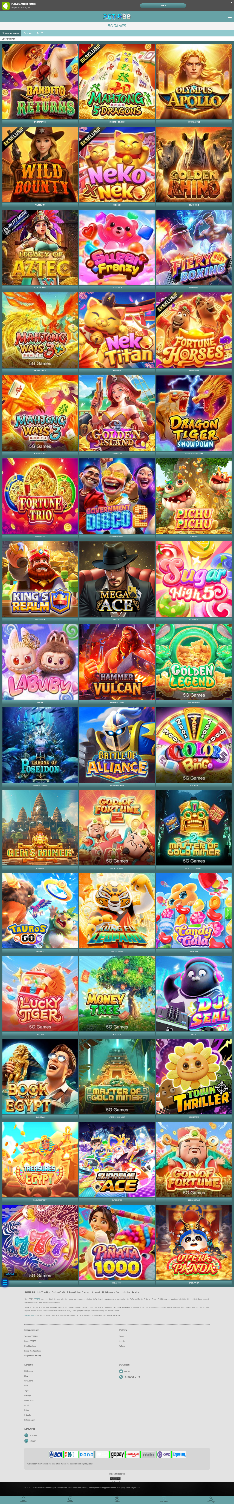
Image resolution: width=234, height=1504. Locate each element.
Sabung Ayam (29, 1420)
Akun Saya (211, 1500)
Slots (26, 1376)
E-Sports (27, 1415)
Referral (122, 1346)
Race (26, 1386)
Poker (26, 1410)
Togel (26, 1390)
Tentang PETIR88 (31, 1336)
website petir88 (30, 1315)
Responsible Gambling (32, 1356)
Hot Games (28, 1371)
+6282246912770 (129, 1377)
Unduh (163, 5)
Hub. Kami (164, 1500)
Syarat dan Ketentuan (32, 1351)
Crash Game (28, 1400)
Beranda (23, 1500)
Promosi (122, 1336)
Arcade (27, 1405)
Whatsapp (30, 1435)
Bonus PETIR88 (30, 1341)
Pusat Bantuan (30, 1346)
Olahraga (27, 1395)
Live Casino (28, 1381)
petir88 (124, 1371)
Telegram (30, 1441)
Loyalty (122, 1341)
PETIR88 (37, 1299)
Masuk (117, 1500)
